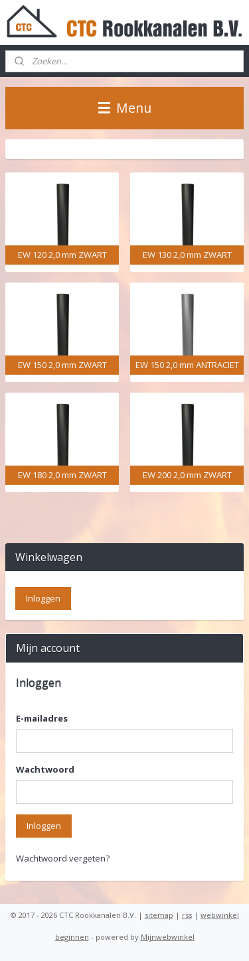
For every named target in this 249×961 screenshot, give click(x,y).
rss (187, 915)
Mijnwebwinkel (168, 937)
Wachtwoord (45, 769)
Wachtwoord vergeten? (63, 858)
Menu (124, 108)
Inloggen (44, 826)
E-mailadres (42, 718)
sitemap (159, 915)
